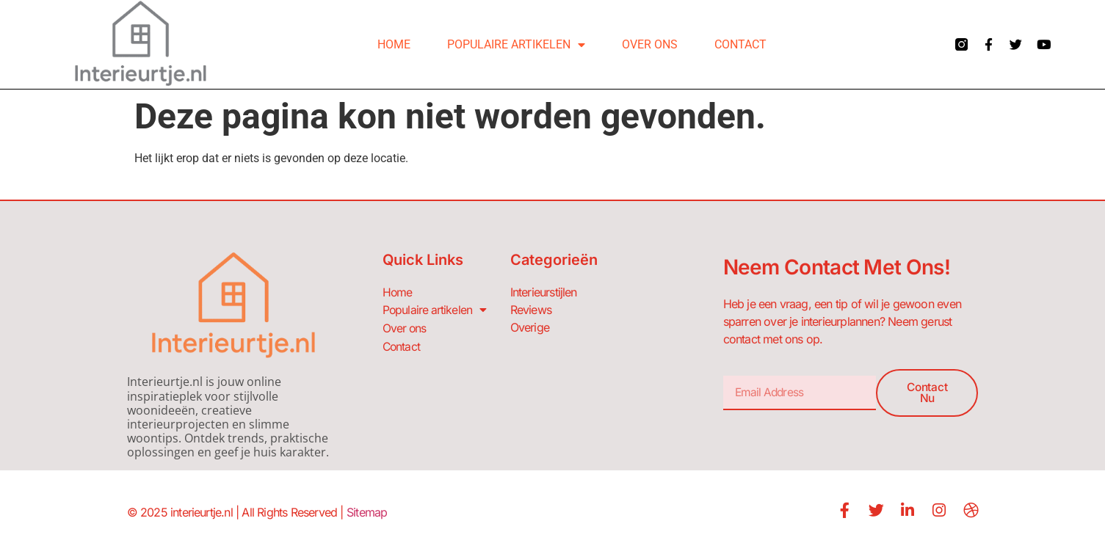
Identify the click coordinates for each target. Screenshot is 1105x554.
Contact (740, 44)
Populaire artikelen (516, 44)
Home (393, 44)
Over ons (650, 44)
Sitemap (367, 512)
